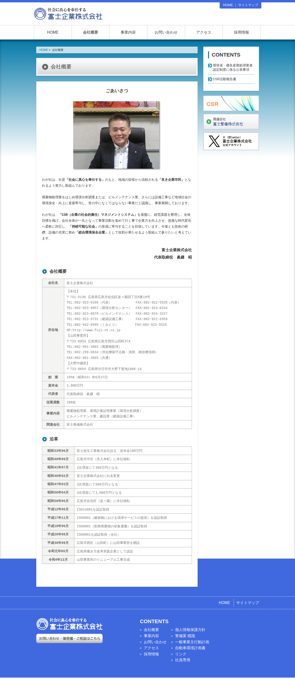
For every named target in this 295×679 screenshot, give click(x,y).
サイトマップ (248, 5)
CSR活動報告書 (224, 79)
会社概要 (90, 32)
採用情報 (241, 32)
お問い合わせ (166, 32)
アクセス (203, 32)
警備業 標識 (185, 624)
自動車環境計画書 (190, 637)
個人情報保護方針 (190, 618)
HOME (228, 5)
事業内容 (128, 32)
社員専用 (182, 649)
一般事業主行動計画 (192, 631)
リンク (180, 643)
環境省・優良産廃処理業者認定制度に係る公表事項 (233, 67)
